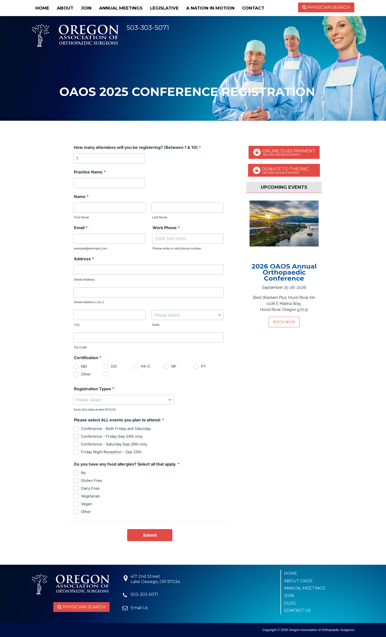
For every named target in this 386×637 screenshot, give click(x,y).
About (65, 8)
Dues (290, 603)
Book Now (284, 322)
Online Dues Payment (284, 152)
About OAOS (298, 581)
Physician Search (326, 7)
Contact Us (297, 610)
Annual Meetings (120, 8)
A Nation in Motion (210, 8)
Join (86, 8)
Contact (253, 8)
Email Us (139, 607)
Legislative (164, 8)
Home (42, 8)
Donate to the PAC (284, 170)
